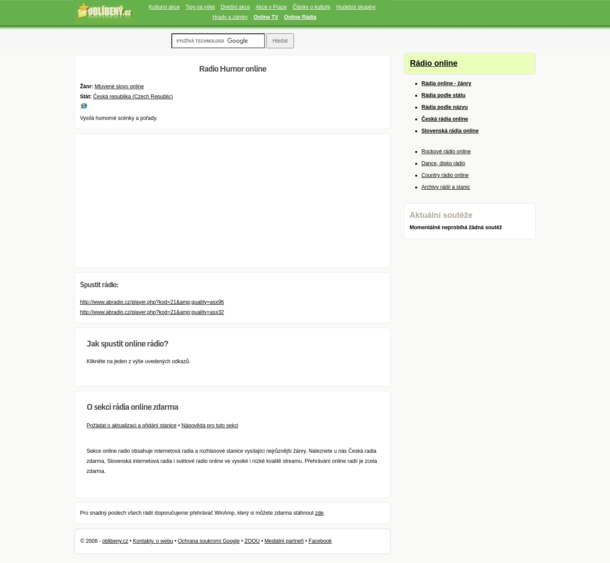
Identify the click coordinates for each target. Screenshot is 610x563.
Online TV (266, 17)
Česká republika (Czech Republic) (133, 97)
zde (319, 513)
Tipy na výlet (200, 7)
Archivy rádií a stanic (445, 187)
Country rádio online (444, 175)
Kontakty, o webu (153, 541)
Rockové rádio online (446, 151)
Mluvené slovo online (119, 86)
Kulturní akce (164, 7)
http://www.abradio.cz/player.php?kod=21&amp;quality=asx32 (152, 312)
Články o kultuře (311, 7)
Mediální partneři (284, 541)
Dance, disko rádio (443, 163)
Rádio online (434, 63)
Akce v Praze (271, 7)
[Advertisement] (232, 200)
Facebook (320, 541)
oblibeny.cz (115, 541)
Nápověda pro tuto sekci (210, 425)
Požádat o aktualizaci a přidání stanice (132, 425)
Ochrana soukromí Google (209, 541)
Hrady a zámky (230, 17)
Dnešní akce (235, 7)
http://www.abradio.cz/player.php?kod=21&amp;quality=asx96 (152, 302)
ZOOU (252, 541)
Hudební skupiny (355, 7)
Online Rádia (300, 17)
